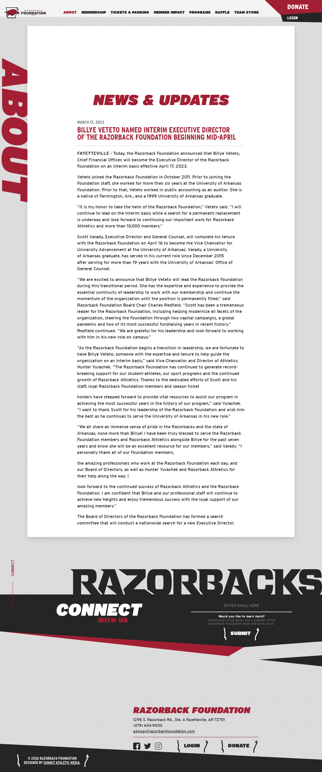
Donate (238, 745)
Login (192, 745)
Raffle (222, 12)
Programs (200, 12)
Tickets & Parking (130, 12)
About (70, 12)
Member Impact (169, 12)
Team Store (246, 12)
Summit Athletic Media (61, 763)
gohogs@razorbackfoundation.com (164, 731)
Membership (93, 12)
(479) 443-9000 (147, 726)
